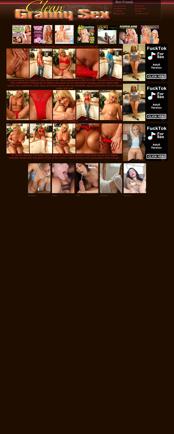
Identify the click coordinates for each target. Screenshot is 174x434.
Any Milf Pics (118, 11)
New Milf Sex (139, 6)
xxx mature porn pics (142, 13)
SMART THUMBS (92, 372)
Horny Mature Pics (120, 6)
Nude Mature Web (120, 8)
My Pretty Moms (140, 8)
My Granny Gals (119, 13)
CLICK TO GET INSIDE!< (64, 121)
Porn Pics (138, 11)
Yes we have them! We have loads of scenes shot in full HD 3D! (64, 47)
